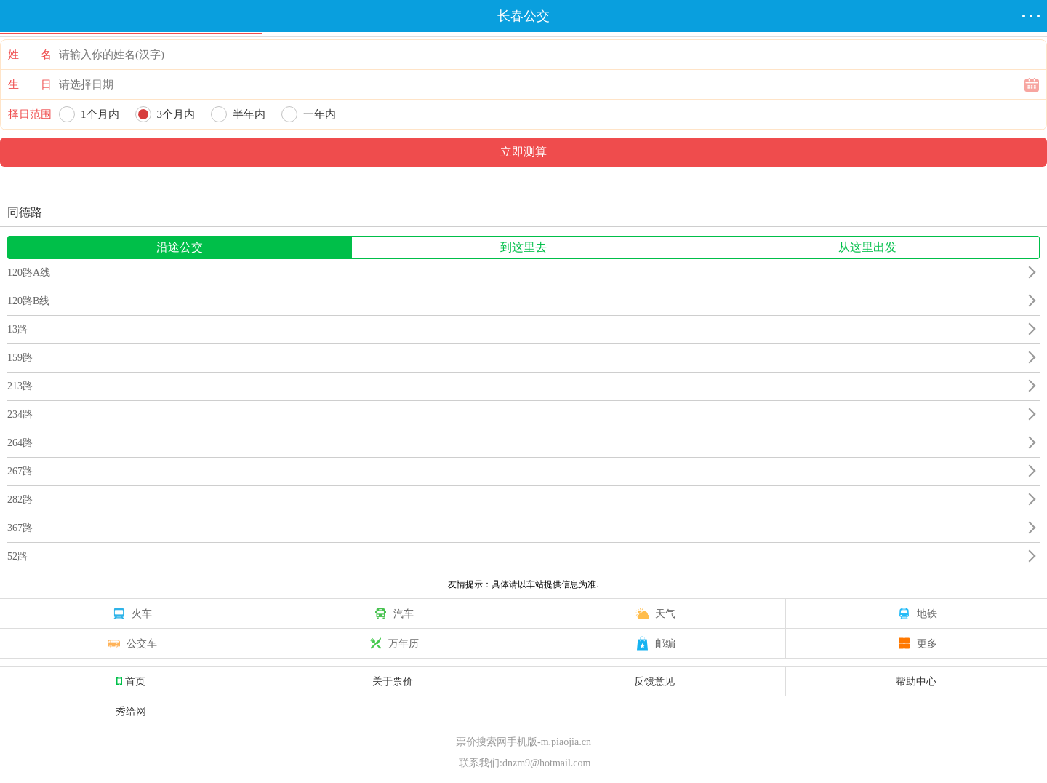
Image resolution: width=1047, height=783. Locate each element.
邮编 (654, 643)
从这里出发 (867, 247)
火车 (131, 613)
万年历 (392, 643)
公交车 (131, 643)
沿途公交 (179, 247)
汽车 (393, 613)
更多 (916, 643)
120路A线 (28, 272)
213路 (20, 386)
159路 (20, 357)
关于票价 (392, 681)
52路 (17, 556)
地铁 (916, 613)
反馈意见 (654, 681)
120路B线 (28, 300)
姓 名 (30, 54)
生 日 (30, 84)
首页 (130, 681)
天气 (654, 613)
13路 (17, 329)
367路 (20, 527)
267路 (20, 471)
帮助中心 (916, 681)
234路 (20, 414)
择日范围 (30, 114)
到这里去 (523, 247)
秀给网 (131, 711)
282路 (20, 499)
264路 (20, 442)
